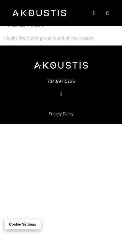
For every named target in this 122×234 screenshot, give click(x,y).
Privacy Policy (60, 114)
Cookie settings (23, 224)
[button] (94, 13)
